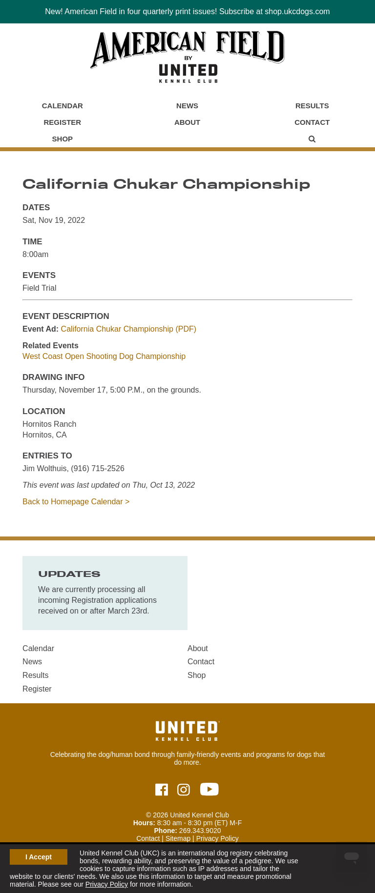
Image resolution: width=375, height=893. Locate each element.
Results (312, 105)
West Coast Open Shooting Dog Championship (104, 356)
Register (63, 122)
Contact (312, 122)
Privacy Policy (106, 884)
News (187, 105)
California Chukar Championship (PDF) (128, 329)
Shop (62, 139)
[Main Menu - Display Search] (312, 139)
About (187, 122)
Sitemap (178, 838)
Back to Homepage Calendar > (75, 501)
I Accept (38, 857)
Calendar (62, 105)
